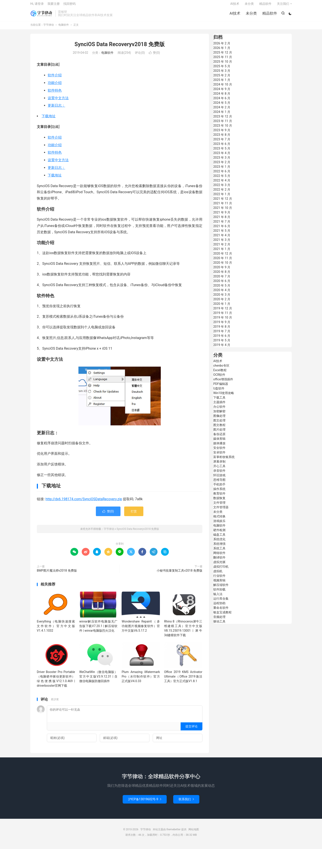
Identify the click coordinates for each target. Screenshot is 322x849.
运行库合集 (221, 602)
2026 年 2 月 (221, 46)
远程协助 (219, 606)
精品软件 (269, 15)
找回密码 (69, 5)
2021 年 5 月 (221, 234)
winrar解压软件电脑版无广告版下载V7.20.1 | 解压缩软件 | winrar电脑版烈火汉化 (98, 629)
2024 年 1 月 (221, 115)
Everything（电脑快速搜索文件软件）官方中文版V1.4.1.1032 (56, 629)
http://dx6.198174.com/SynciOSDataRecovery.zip (84, 502)
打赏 (134, 514)
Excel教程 (220, 373)
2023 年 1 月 (221, 170)
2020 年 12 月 (222, 256)
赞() (154, 56)
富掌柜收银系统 (224, 460)
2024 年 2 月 (221, 110)
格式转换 (219, 519)
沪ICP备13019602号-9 (144, 802)
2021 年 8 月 (221, 220)
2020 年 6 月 (221, 284)
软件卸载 (219, 592)
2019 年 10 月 (222, 320)
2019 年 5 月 (221, 343)
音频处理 (219, 620)
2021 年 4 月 (221, 238)
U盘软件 (218, 391)
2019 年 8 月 (221, 330)
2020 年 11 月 (222, 261)
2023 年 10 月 (222, 129)
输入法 (217, 597)
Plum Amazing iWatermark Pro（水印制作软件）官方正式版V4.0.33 (141, 679)
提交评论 (191, 729)
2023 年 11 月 (222, 124)
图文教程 (219, 428)
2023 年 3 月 (221, 161)
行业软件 (219, 579)
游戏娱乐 (219, 524)
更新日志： (56, 109)
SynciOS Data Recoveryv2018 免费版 (120, 47)
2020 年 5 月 (221, 288)
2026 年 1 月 (221, 51)
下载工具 (219, 401)
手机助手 (219, 487)
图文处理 (219, 423)
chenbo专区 (221, 369)
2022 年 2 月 (221, 193)
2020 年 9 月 (221, 270)
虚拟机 (217, 574)
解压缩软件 (221, 588)
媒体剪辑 (219, 442)
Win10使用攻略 (223, 396)
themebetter (173, 832)
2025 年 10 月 (222, 65)
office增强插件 (223, 382)
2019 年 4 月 (221, 348)
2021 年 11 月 (222, 206)
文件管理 (219, 506)
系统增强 (219, 547)
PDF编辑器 (220, 387)
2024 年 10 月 (222, 87)
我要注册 (53, 5)
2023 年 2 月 (221, 165)
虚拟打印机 (221, 570)
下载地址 (49, 119)
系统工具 (219, 551)
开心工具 (219, 469)
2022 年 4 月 (221, 183)
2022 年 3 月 (221, 188)
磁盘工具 (219, 538)
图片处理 (219, 433)
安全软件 (219, 451)
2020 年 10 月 (222, 266)
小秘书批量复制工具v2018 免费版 (179, 574)
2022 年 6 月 (221, 174)
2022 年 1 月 (221, 197)
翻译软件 (219, 560)
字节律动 (41, 15)
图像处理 (219, 419)
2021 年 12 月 (222, 202)
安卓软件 (219, 455)
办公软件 (219, 410)
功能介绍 (55, 86)
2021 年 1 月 (221, 252)
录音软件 (219, 474)
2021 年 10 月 (222, 211)
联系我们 (186, 802)
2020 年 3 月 (221, 298)
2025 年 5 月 (221, 69)
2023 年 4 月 (221, 156)
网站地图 (193, 832)
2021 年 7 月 (221, 225)
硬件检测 (219, 533)
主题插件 (219, 405)
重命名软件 (221, 611)
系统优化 (219, 542)
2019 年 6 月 (221, 339)
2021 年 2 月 (221, 247)
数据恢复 (219, 501)
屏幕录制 (219, 464)
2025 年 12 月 (222, 55)
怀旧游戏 (219, 478)
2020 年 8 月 (221, 275)
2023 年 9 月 (221, 133)
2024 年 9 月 (221, 92)
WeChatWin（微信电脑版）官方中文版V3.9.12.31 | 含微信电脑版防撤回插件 (98, 679)
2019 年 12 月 (222, 311)
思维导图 (219, 483)
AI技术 (234, 15)
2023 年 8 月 (221, 138)
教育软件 (219, 496)
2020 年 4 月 (221, 293)
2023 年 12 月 (222, 119)
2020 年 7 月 (221, 279)
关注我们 (283, 5)
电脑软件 (63, 28)
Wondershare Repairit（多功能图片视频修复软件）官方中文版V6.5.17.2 (141, 629)
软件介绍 (55, 78)
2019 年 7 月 (221, 334)
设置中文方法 (58, 101)
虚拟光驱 (219, 565)
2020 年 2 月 (221, 302)
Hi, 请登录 (37, 5)
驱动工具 (219, 624)
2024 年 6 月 (221, 101)
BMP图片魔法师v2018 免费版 (57, 574)
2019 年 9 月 (221, 325)
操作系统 (219, 492)
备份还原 (219, 437)
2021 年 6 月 (221, 229)
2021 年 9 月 (221, 215)
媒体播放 (219, 446)
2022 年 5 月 (221, 179)
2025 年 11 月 (222, 60)
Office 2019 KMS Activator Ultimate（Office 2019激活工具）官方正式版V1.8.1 (183, 679)
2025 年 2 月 (221, 78)
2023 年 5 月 (221, 151)
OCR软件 (219, 378)
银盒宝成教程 (222, 615)
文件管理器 (221, 510)
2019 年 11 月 (222, 316)
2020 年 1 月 (221, 307)
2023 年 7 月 (221, 142)
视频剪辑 (219, 583)
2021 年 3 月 (221, 243)
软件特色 (55, 94)
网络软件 (219, 556)
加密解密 (219, 414)
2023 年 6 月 (221, 147)
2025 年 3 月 (221, 74)
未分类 (250, 15)
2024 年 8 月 (221, 97)
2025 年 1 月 (221, 83)
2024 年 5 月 (221, 106)
